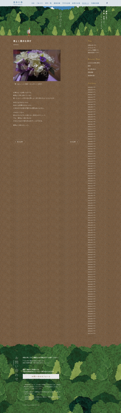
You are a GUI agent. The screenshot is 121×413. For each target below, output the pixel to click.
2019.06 (90, 289)
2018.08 (90, 313)
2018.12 (90, 303)
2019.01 (90, 301)
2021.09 (90, 222)
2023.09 (90, 163)
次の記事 (73, 142)
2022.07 (90, 198)
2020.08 (90, 254)
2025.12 (90, 97)
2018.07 (90, 316)
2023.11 (90, 158)
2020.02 (90, 269)
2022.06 (90, 200)
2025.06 (90, 111)
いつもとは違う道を (94, 62)
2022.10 (90, 190)
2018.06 (90, 318)
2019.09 (90, 281)
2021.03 (90, 237)
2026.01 (90, 94)
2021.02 (90, 239)
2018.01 (90, 330)
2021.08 (90, 225)
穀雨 (89, 65)
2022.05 (90, 202)
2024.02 (90, 151)
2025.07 (90, 109)
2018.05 (90, 321)
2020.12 (90, 244)
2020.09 (90, 252)
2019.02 (90, 298)
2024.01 (90, 153)
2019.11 (90, 276)
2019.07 (90, 286)
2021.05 (90, 232)
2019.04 (90, 294)
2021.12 (90, 215)
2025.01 (90, 124)
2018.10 (90, 308)
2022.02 (90, 210)
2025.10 (90, 102)
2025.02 (90, 121)
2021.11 (90, 217)
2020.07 (90, 257)
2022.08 (90, 195)
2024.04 (90, 146)
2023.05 (90, 173)
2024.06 (90, 141)
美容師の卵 (91, 75)
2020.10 (90, 249)
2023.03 (90, 178)
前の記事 (20, 142)
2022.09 (90, 193)
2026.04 (90, 87)
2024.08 (90, 136)
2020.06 (90, 259)
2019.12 (90, 274)
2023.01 (90, 183)
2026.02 (90, 92)
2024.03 (90, 148)
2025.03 (90, 119)
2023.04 (90, 175)
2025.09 (90, 104)
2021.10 (90, 220)
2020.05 (90, 262)
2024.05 (90, 143)
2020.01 (90, 271)
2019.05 (90, 291)
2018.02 (90, 328)
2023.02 (90, 180)
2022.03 (90, 207)
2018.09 (90, 311)
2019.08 (90, 284)
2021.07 (90, 227)
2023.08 (90, 166)
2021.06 (90, 230)
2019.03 (90, 296)
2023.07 (90, 168)
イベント (90, 47)
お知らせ (90, 45)
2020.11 (90, 247)
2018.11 (90, 306)
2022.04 (90, 205)
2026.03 (90, 89)
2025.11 (90, 99)
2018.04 (90, 323)
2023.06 (90, 170)
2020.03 (90, 266)
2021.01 (90, 242)
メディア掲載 (92, 50)
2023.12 (90, 156)
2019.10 (90, 279)
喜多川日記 (91, 52)
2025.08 (90, 106)
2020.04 (90, 264)
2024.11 (90, 129)
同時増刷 (90, 72)
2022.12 (90, 185)
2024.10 (90, 131)
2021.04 (90, 234)
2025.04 (90, 116)
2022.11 (90, 188)
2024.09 (90, 134)
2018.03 (90, 326)
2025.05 (90, 114)
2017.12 (90, 333)
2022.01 (90, 212)
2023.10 (90, 161)
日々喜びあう (92, 69)
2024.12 (90, 126)
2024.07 (90, 138)
